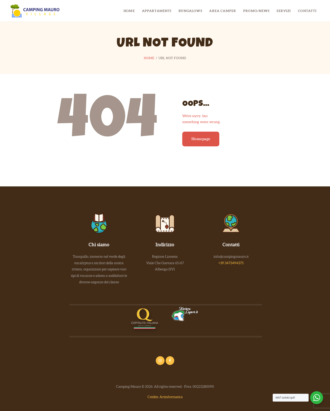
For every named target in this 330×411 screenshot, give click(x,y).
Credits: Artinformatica (165, 397)
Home (149, 58)
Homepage (200, 139)
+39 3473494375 (231, 263)
